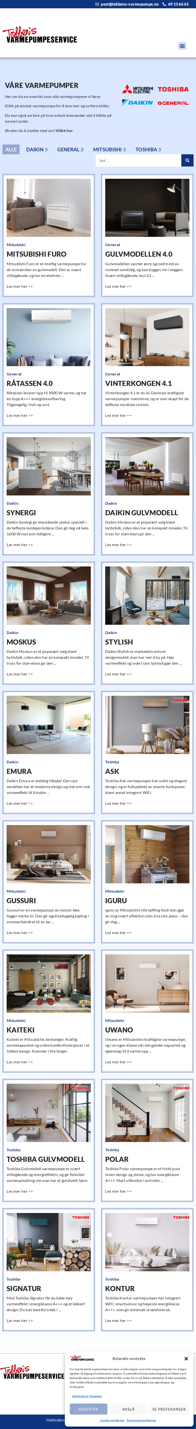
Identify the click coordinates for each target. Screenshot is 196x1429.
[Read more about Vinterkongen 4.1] (119, 415)
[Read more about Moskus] (20, 674)
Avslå (128, 1409)
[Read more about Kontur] (119, 1320)
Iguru (116, 900)
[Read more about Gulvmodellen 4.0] (119, 286)
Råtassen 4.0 (30, 383)
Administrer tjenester (87, 1396)
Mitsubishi (16, 244)
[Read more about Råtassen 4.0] (20, 415)
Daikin (12, 503)
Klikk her (64, 130)
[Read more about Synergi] (20, 545)
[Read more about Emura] (20, 803)
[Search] (187, 160)
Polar (117, 1159)
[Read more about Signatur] (20, 1320)
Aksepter (89, 1409)
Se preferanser (169, 1409)
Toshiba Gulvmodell (46, 1159)
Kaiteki (21, 1030)
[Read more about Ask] (119, 803)
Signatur (24, 1288)
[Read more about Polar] (119, 1191)
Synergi (21, 512)
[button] (186, 1358)
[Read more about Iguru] (119, 933)
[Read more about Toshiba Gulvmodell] (20, 1191)
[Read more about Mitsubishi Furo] (20, 286)
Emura (19, 771)
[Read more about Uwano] (119, 1062)
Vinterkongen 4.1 (138, 383)
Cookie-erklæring (112, 1420)
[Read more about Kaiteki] (20, 1062)
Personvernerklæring (141, 1420)
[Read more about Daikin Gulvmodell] (119, 545)
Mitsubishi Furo (37, 254)
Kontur (120, 1288)
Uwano (119, 1030)
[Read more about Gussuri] (20, 933)
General (112, 244)
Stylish (119, 642)
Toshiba (112, 761)
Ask (112, 771)
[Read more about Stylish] (119, 674)
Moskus (21, 642)
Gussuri (21, 900)
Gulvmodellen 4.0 (138, 254)
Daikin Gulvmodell (141, 512)
